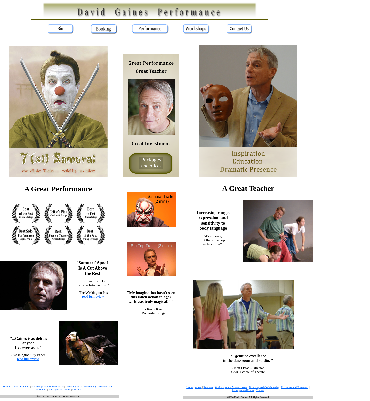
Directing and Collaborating (81, 386)
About (15, 386)
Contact (76, 389)
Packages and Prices (59, 389)
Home (6, 386)
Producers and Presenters (294, 387)
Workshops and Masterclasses (47, 386)
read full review (93, 296)
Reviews (25, 386)
